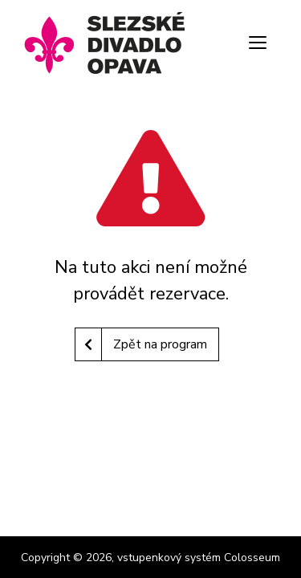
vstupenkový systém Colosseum (198, 557)
